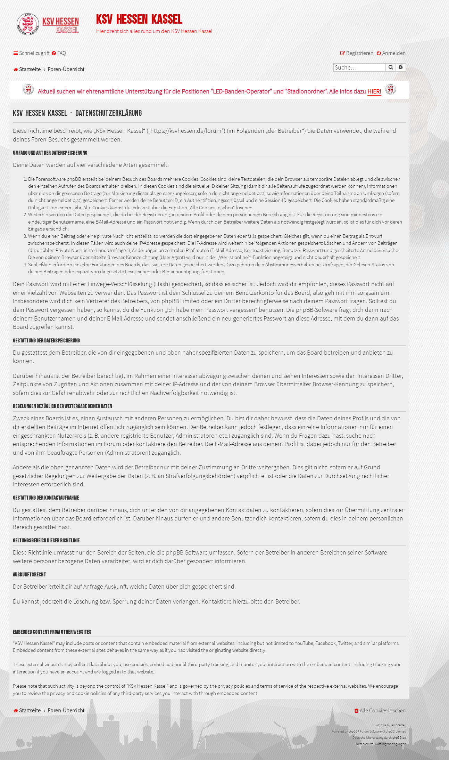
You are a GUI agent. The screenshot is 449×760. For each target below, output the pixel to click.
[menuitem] (58, 53)
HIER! (374, 91)
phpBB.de (399, 737)
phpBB (353, 731)
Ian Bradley (398, 725)
